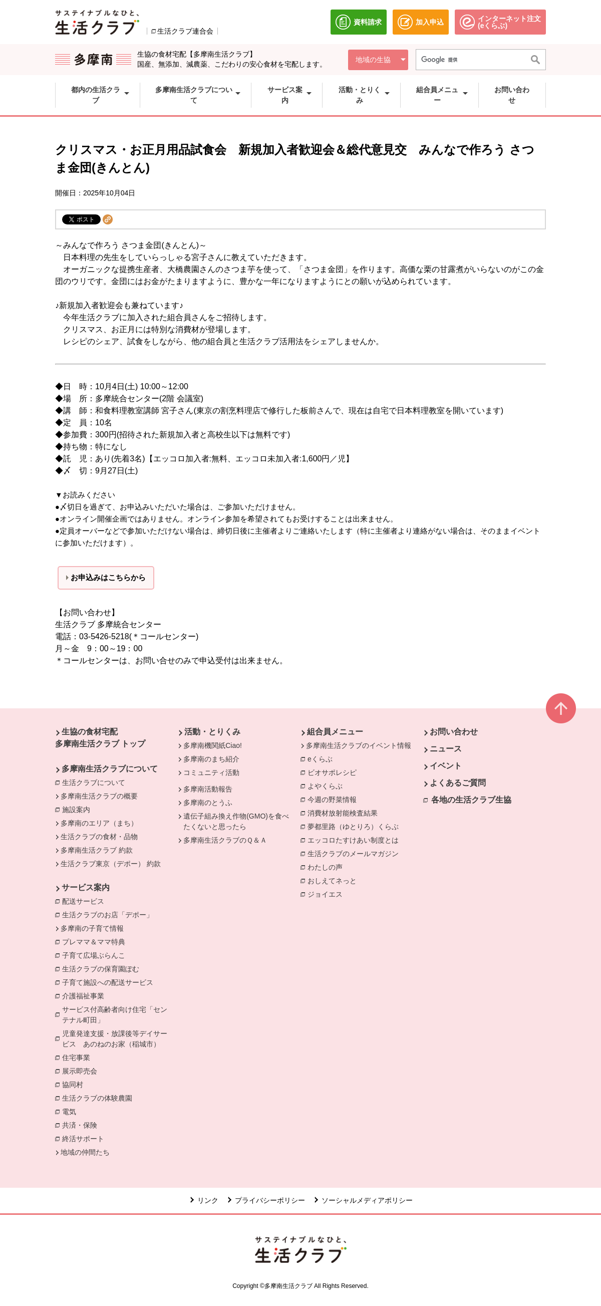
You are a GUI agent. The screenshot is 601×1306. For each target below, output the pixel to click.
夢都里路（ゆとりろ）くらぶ (356, 826)
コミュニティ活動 (211, 772)
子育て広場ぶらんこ (96, 954)
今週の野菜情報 (335, 799)
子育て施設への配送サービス (107, 983)
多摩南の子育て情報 (92, 928)
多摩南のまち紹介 (211, 759)
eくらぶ (323, 758)
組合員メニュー (335, 731)
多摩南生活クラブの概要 (99, 796)
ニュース (446, 748)
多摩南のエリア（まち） (99, 823)
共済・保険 (82, 1126)
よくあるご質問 (458, 782)
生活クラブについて (96, 782)
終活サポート (85, 1138)
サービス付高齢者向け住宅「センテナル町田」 (120, 1014)
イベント (446, 765)
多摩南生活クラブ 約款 (97, 850)
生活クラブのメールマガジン (356, 853)
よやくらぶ (328, 785)
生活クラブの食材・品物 (99, 837)
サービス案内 (86, 887)
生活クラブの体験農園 (99, 1099)
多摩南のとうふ (207, 803)
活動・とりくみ (212, 731)
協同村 (75, 1085)
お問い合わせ (454, 731)
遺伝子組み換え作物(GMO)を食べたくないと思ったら (236, 821)
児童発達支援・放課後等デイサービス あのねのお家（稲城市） (114, 1039)
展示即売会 (82, 1072)
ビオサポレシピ (335, 771)
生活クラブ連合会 (185, 31)
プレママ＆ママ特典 (96, 941)
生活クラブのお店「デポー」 (110, 914)
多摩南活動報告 (207, 789)
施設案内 (78, 809)
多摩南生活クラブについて (110, 768)
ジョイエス (328, 893)
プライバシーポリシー (270, 1200)
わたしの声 (328, 866)
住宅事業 (78, 1058)
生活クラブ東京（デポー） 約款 (111, 864)
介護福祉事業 (85, 996)
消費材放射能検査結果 (345, 812)
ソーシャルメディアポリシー (367, 1200)
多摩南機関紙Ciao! (212, 745)
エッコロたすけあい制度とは (356, 839)
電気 (71, 1112)
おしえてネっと (335, 880)
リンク (207, 1200)
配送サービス (85, 900)
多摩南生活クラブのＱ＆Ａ (225, 840)
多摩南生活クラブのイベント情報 (358, 745)
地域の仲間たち (85, 1152)
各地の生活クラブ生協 (471, 800)
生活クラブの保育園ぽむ (103, 968)
